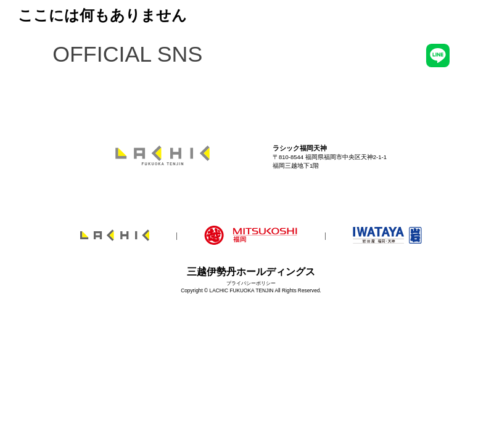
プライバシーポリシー (251, 283)
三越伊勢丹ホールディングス (251, 271)
